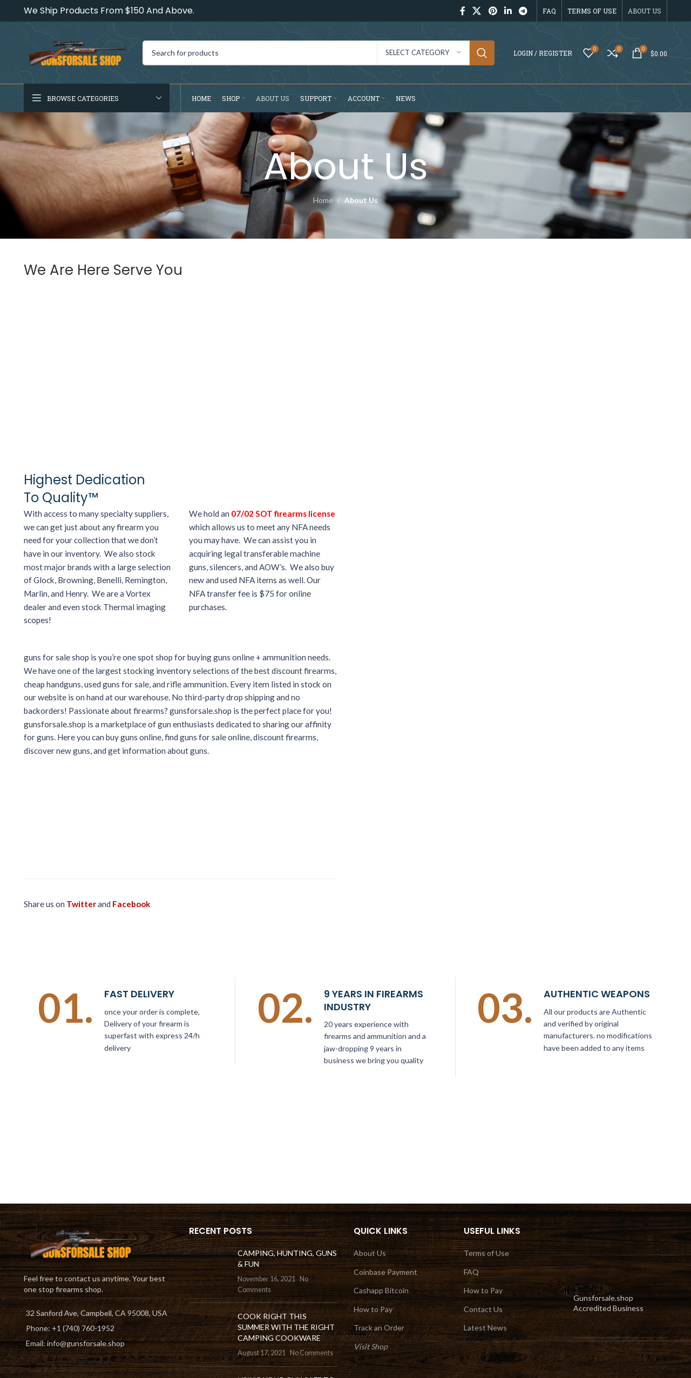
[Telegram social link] (523, 11)
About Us (370, 1253)
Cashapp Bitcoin (381, 1290)
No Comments (311, 1353)
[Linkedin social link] (507, 11)
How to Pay (373, 1309)
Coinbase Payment (385, 1271)
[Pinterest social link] (492, 11)
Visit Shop (371, 1346)
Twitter (81, 904)
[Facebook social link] (462, 11)
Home (323, 200)
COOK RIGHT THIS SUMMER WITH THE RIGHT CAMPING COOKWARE (286, 1327)
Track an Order (379, 1327)
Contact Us (483, 1309)
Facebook (131, 904)
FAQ (471, 1271)
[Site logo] (78, 51)
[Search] (318, 52)
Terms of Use (486, 1253)
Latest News (485, 1327)
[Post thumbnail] (209, 1271)
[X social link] (477, 11)
